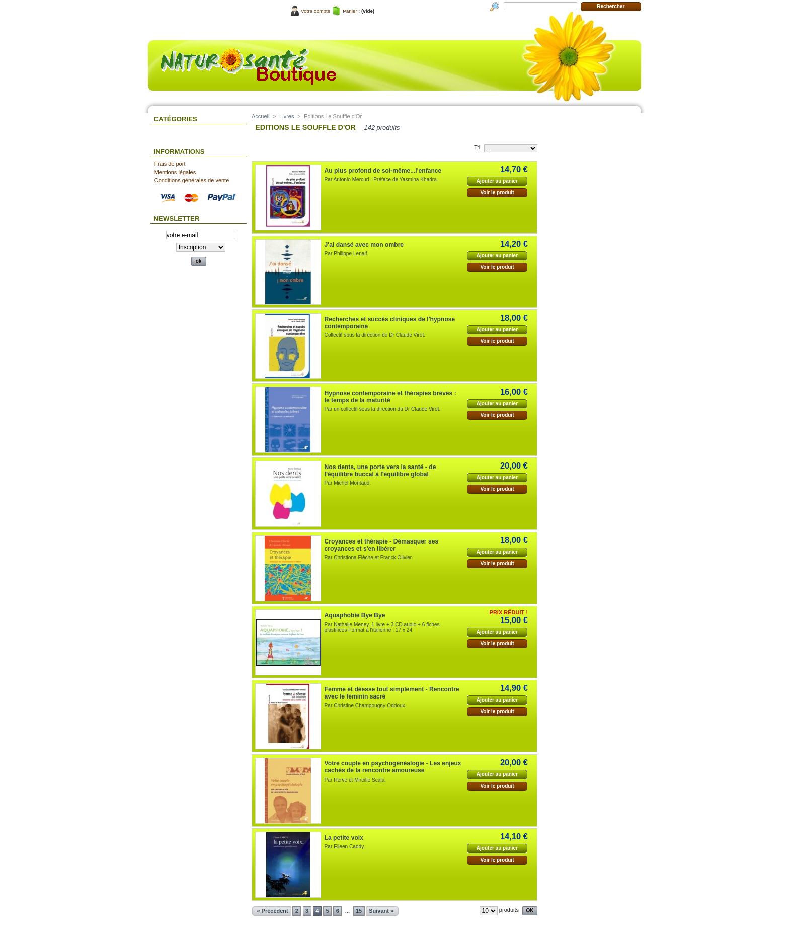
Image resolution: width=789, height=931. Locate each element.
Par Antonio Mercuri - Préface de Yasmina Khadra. (381, 179)
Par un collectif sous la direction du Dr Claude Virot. (383, 409)
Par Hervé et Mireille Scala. (355, 780)
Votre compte (315, 11)
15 (359, 911)
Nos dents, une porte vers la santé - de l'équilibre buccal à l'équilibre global (380, 470)
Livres (286, 116)
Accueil (260, 116)
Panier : (351, 11)
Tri (477, 147)
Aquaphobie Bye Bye (355, 615)
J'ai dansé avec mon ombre (364, 244)
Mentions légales (175, 172)
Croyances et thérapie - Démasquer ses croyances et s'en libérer (382, 545)
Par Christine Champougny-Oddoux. (366, 705)
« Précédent (272, 911)
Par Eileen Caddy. (345, 846)
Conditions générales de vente (191, 180)
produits (509, 910)
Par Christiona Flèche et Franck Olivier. (369, 557)
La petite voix (344, 837)
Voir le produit (497, 192)
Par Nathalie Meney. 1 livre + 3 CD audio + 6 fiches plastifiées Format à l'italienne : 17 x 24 (382, 627)
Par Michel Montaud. (348, 483)
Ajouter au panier (497, 181)
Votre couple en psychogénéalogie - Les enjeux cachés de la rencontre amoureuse (393, 767)
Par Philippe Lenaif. (347, 253)
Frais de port (170, 164)
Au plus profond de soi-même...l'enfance (383, 170)
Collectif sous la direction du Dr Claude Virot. (375, 335)
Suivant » (381, 911)
